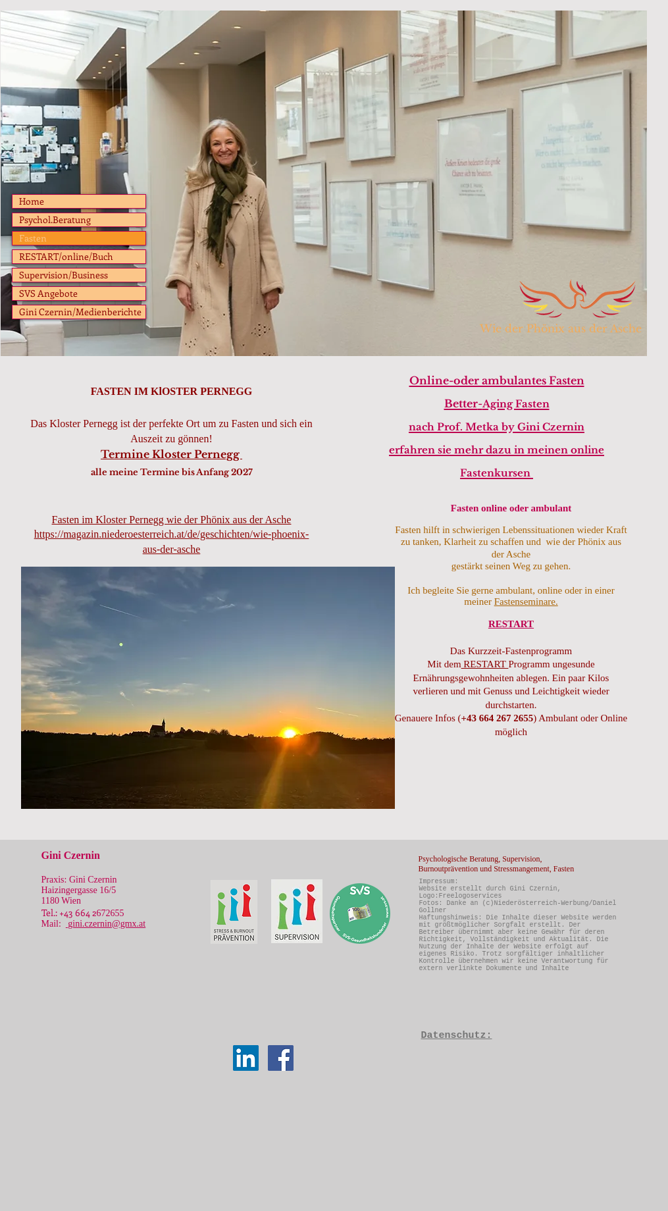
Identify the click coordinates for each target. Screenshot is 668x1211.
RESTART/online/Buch (66, 256)
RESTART (485, 664)
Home (31, 201)
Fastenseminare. (526, 601)
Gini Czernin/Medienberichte (80, 311)
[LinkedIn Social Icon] (246, 1058)
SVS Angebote (48, 293)
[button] (208, 688)
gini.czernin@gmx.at (105, 924)
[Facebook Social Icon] (281, 1058)
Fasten (33, 238)
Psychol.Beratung (55, 219)
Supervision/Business (63, 275)
